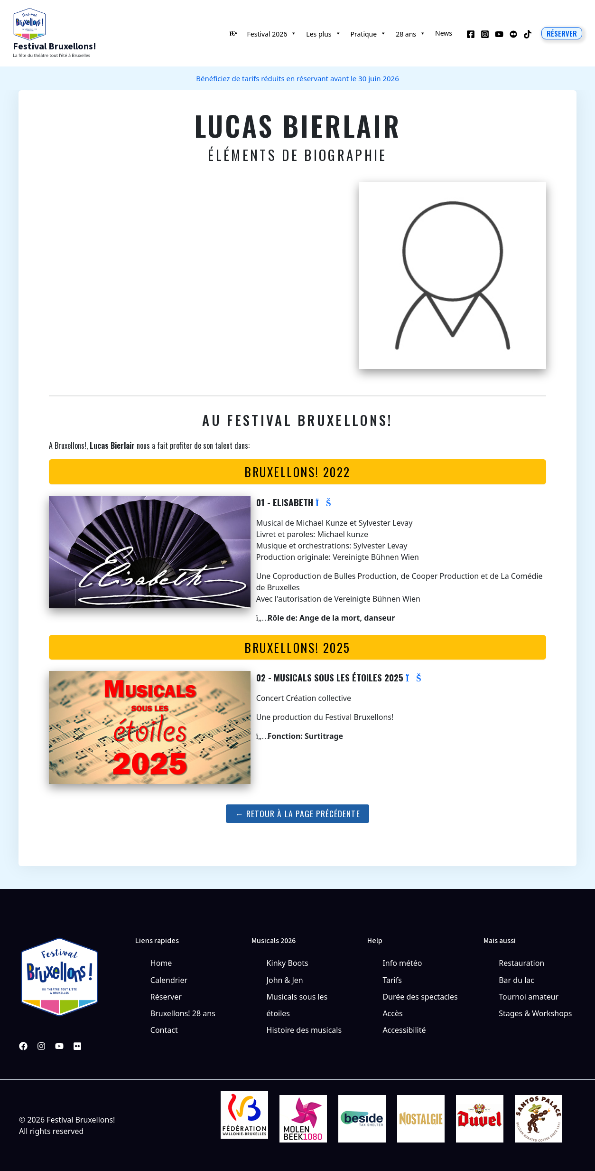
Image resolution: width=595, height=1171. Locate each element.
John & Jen (285, 980)
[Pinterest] (77, 1046)
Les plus (323, 33)
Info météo (402, 963)
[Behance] (513, 34)
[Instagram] (485, 34)
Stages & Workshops (535, 1013)
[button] (561, 33)
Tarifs (392, 980)
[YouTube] (499, 34)
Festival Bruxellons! (54, 46)
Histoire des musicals (304, 1030)
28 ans (411, 33)
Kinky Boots (287, 963)
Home (161, 963)
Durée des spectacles (419, 997)
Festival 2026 (272, 33)
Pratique (369, 33)
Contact (164, 1030)
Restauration (521, 963)
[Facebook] (470, 34)
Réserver (166, 997)
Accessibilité (404, 1030)
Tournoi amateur (528, 997)
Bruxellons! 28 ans (182, 1013)
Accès (392, 1013)
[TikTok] (527, 34)
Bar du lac (516, 980)
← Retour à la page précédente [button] (297, 813)
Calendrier (168, 980)
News (443, 33)
